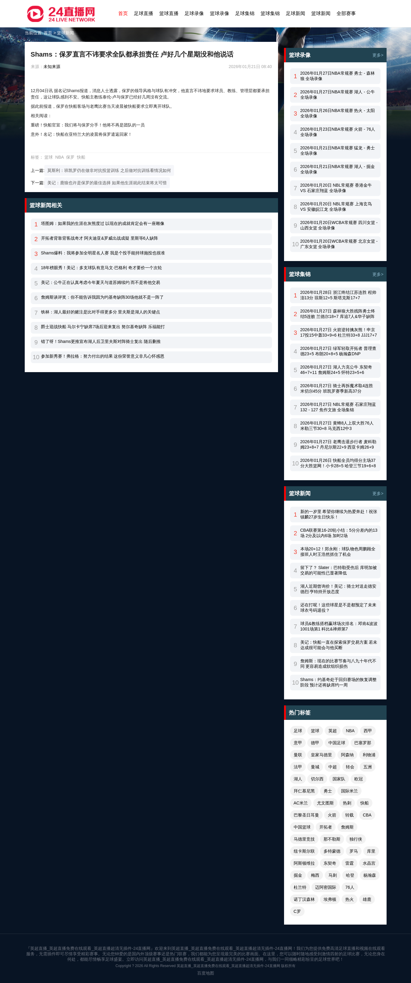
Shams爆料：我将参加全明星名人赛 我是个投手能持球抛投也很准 (103, 252)
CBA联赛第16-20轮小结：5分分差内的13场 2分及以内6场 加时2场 (339, 533)
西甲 (368, 730)
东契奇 (330, 863)
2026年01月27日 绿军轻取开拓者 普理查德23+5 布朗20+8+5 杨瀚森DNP (338, 351)
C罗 (297, 911)
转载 (349, 815)
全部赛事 (346, 13)
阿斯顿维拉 (304, 863)
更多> (377, 55)
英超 (332, 730)
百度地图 (205, 973)
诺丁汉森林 (304, 899)
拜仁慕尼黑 (304, 791)
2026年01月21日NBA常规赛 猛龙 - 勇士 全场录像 (337, 150)
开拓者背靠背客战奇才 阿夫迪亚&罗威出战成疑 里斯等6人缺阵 (99, 238)
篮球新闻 (320, 13)
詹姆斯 (347, 827)
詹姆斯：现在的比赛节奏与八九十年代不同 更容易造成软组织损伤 (338, 663)
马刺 (332, 875)
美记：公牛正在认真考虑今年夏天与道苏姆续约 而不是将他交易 (100, 282)
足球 (298, 730)
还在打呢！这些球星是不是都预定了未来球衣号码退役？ (338, 607)
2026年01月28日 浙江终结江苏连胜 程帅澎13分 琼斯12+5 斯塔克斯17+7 (338, 295)
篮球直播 (169, 13)
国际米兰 (349, 791)
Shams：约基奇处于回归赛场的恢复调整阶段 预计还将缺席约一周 (338, 682)
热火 (349, 899)
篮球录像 (219, 13)
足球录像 (194, 13)
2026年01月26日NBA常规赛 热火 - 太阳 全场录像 (337, 113)
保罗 (70, 157)
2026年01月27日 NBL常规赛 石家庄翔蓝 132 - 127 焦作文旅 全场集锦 (338, 407)
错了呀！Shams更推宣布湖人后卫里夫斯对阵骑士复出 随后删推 (101, 341)
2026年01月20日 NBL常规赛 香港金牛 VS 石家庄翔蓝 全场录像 (336, 188)
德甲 (315, 742)
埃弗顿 (330, 899)
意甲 (298, 742)
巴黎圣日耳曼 (306, 815)
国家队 (339, 778)
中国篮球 (302, 827)
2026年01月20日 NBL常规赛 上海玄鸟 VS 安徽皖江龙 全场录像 (336, 206)
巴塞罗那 (362, 742)
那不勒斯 (332, 839)
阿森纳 (347, 754)
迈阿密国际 (325, 887)
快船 (81, 157)
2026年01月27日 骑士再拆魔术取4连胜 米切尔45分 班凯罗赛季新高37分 (336, 388)
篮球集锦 (270, 13)
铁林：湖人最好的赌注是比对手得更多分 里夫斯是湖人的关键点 (100, 312)
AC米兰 (301, 803)
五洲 (367, 766)
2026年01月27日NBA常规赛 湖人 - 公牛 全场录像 (337, 94)
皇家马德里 (321, 754)
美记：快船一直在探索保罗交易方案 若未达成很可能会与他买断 (339, 645)
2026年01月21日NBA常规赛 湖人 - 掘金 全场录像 (337, 169)
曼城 (315, 766)
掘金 (298, 875)
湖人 (298, 778)
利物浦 (369, 754)
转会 (350, 766)
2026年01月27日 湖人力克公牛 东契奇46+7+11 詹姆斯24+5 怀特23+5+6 (336, 370)
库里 (371, 851)
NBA (59, 157)
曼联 (298, 754)
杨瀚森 (369, 875)
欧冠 (358, 778)
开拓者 (325, 827)
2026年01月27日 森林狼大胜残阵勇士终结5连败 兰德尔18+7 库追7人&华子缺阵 (337, 314)
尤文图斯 (325, 803)
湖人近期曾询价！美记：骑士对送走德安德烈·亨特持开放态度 (338, 589)
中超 (332, 766)
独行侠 (355, 839)
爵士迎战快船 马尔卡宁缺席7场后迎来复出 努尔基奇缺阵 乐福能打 (103, 326)
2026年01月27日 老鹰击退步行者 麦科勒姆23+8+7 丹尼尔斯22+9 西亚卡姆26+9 (338, 444)
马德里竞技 (304, 839)
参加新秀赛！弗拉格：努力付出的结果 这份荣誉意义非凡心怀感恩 (103, 356)
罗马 (353, 851)
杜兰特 (300, 887)
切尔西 (317, 778)
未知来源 (51, 66)
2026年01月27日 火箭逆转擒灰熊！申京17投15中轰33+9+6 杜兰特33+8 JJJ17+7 (338, 332)
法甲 (298, 766)
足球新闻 (295, 13)
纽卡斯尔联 (304, 851)
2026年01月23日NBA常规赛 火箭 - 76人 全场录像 (337, 132)
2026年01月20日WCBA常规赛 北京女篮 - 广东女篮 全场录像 (339, 244)
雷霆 (349, 863)
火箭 (332, 815)
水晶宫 (369, 863)
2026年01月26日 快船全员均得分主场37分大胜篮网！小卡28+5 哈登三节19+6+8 (338, 463)
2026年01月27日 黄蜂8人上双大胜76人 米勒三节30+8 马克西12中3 (337, 426)
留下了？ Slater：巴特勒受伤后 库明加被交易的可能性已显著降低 (338, 570)
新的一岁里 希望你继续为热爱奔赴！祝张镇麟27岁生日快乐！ (339, 514)
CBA (367, 815)
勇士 (328, 791)
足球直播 (143, 13)
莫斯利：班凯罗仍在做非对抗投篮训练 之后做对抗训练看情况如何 (109, 170)
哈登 (350, 875)
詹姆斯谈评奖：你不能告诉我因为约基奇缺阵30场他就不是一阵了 (102, 297)
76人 (349, 887)
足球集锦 (245, 13)
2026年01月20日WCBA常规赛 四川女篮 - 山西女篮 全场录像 (339, 225)
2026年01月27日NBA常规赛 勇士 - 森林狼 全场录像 (337, 76)
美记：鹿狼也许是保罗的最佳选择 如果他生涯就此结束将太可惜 (107, 182)
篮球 (48, 157)
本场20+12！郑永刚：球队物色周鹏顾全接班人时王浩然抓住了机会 (337, 551)
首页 (123, 13)
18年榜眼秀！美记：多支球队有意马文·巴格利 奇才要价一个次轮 (101, 267)
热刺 (347, 803)
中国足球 (336, 742)
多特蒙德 (332, 851)
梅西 (315, 875)
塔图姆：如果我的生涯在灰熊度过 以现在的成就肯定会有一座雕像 (103, 223)
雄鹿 (367, 899)
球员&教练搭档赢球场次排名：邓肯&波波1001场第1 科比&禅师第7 (339, 626)
